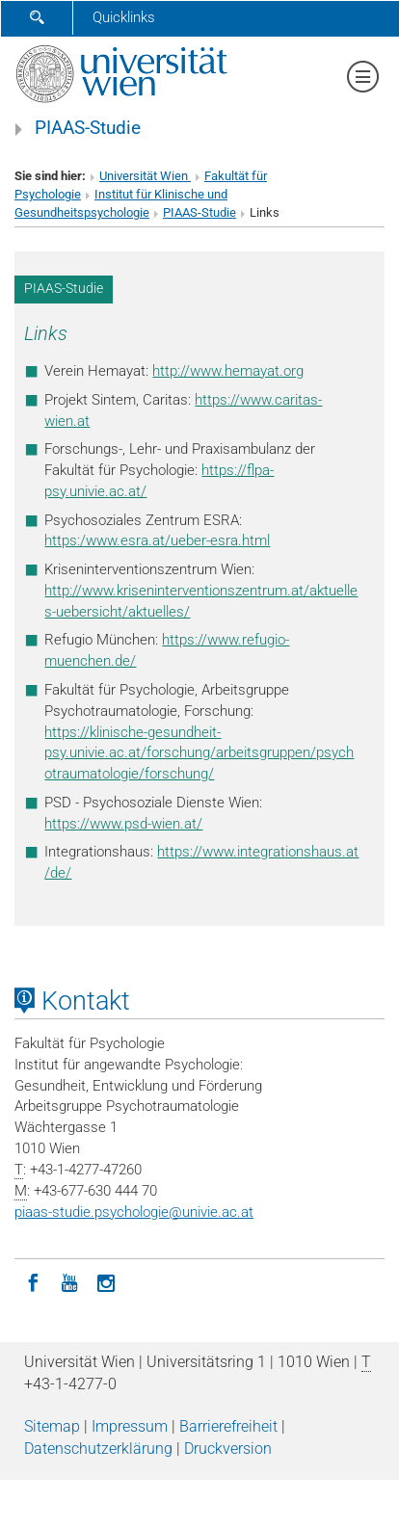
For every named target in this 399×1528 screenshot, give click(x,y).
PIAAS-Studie (88, 128)
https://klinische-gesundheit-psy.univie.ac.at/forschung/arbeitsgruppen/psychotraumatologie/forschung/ (199, 753)
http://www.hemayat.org (228, 371)
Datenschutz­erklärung (98, 1448)
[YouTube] (69, 1281)
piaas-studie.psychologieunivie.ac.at (133, 1212)
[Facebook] (32, 1281)
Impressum (130, 1426)
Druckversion (228, 1448)
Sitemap (52, 1426)
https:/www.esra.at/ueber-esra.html (157, 540)
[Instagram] (106, 1281)
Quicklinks (124, 17)
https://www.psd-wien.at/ (123, 823)
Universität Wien (145, 176)
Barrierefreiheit (228, 1426)
